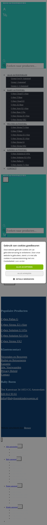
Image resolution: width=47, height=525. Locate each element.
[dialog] (23, 262)
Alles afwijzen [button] (24, 273)
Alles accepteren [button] (24, 267)
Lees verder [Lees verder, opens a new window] (20, 261)
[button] (23, 279)
